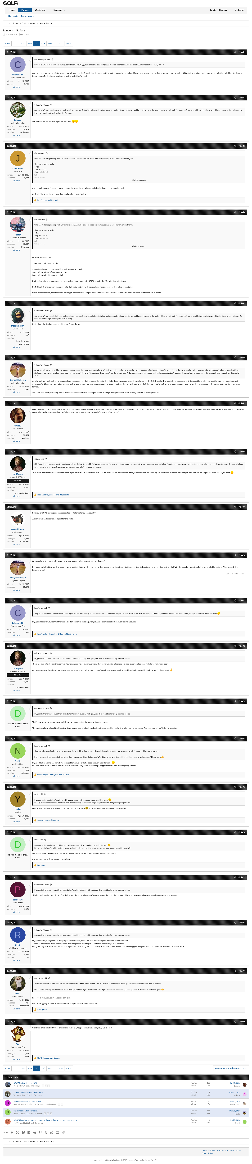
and (48, 820)
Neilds (16, 1114)
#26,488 (242, 451)
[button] (48, 10)
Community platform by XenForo (118, 1160)
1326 (43, 44)
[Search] (239, 10)
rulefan (237, 1095)
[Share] (235, 52)
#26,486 (242, 357)
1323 (23, 44)
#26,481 (242, 52)
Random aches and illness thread (27, 1101)
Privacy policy (222, 1150)
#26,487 (242, 403)
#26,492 (242, 646)
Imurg (16, 1086)
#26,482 (242, 97)
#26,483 (242, 146)
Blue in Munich (11, 35)
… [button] (17, 44)
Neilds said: (38, 794)
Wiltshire (25, 773)
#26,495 (242, 787)
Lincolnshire (24, 132)
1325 (36, 44)
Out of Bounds (50, 1104)
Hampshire (24, 541)
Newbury (25, 247)
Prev (8, 44)
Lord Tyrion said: (40, 608)
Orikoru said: (39, 459)
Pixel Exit (154, 1160)
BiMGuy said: (39, 153)
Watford (25, 438)
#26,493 (242, 701)
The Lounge (35, 1086)
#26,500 (242, 1021)
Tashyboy (17, 1095)
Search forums (27, 16)
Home (12, 10)
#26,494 (242, 738)
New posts (13, 16)
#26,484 (242, 212)
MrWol (16, 1123)
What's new (40, 10)
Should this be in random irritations (28, 1092)
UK (28, 957)
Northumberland (22, 493)
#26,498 (242, 922)
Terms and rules (209, 1150)
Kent (27, 1056)
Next (67, 44)
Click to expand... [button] (139, 180)
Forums (24, 10)
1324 (30, 44)
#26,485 (242, 303)
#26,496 (242, 832)
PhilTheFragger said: (42, 60)
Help (232, 1150)
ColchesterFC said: (41, 105)
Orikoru (237, 1086)
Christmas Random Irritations (26, 1111)
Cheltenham (24, 1005)
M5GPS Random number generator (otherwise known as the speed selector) (46, 1120)
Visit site (16, 87)
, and (47, 200)
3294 (60, 44)
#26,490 (242, 555)
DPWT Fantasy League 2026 (25, 1083)
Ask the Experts (37, 1123)
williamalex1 (235, 1104)
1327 (50, 44)
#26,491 (242, 600)
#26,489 (242, 507)
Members (58, 10)
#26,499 (242, 971)
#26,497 (242, 877)
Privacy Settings (208, 1153)
